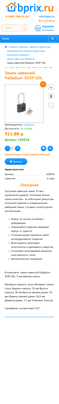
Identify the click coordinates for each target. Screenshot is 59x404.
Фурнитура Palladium (18, 55)
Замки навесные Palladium (21, 59)
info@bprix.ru (46, 16)
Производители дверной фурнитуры (26, 51)
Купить (16, 161)
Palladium (29, 124)
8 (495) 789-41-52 (17, 16)
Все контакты (47, 21)
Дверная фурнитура (40, 47)
